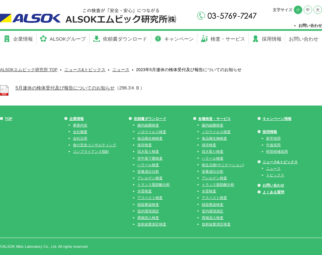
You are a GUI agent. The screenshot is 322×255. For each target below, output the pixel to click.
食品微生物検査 (150, 138)
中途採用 (273, 145)
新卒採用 (273, 138)
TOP (8, 119)
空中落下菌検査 (150, 158)
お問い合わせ (310, 25)
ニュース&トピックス (84, 70)
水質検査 (144, 191)
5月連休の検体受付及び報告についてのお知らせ (65, 87)
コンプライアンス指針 (91, 151)
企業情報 (76, 119)
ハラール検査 (148, 165)
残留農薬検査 (148, 204)
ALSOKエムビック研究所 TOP (29, 70)
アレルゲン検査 (150, 178)
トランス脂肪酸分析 (153, 184)
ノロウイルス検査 (151, 132)
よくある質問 (273, 192)
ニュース (120, 70)
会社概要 (80, 132)
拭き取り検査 (148, 151)
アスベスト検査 (150, 198)
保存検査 (144, 145)
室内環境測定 (148, 211)
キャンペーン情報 (277, 119)
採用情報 (270, 132)
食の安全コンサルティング (94, 145)
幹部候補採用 (277, 151)
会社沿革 (80, 138)
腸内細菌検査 (148, 125)
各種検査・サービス (214, 119)
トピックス (275, 175)
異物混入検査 (148, 218)
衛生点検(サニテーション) (223, 165)
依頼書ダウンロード (150, 119)
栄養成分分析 (148, 171)
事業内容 (80, 125)
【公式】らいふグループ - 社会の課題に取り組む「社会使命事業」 (94, 16)
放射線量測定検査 (151, 224)
